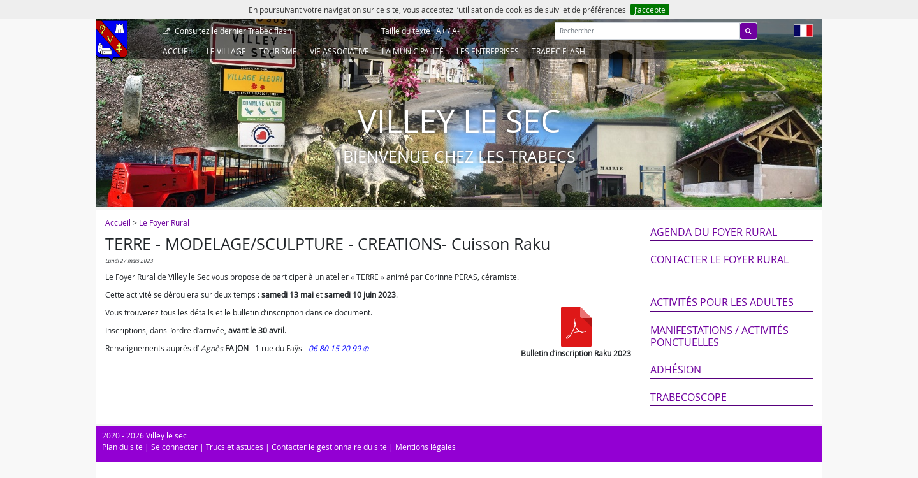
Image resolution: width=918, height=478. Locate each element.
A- (456, 30)
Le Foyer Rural (164, 222)
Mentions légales (425, 447)
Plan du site (122, 447)
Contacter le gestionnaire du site (329, 447)
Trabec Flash (558, 51)
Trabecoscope (688, 397)
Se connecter (174, 447)
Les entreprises (487, 51)
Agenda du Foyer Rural (713, 232)
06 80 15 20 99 (336, 348)
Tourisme (278, 51)
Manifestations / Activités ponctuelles (719, 336)
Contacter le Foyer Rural (719, 259)
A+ (441, 30)
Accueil (178, 51)
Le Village (226, 51)
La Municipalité (413, 51)
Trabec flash (232, 30)
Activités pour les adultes (722, 302)
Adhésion (675, 370)
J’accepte (650, 9)
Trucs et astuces (234, 447)
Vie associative (339, 51)
